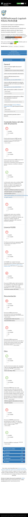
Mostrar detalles (20, 32)
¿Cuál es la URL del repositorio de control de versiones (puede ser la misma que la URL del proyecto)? (14, 84)
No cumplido (7, 133)
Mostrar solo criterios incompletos (14, 54)
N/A (7, 307)
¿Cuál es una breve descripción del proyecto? (14, 73)
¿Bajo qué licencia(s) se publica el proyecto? (13, 89)
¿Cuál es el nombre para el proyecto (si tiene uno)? (13, 106)
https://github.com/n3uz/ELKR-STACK (12, 79)
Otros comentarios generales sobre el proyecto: (12, 115)
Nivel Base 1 (10, 46)
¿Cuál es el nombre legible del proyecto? (13, 66)
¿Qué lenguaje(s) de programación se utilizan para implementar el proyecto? (14, 97)
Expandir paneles (14, 51)
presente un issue (6, 516)
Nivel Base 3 (22, 46)
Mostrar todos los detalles (14, 52)
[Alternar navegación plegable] (25, 3)
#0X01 (23, 478)
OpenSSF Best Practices (7, 4)
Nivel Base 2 (16, 46)
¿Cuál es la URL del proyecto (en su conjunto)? (11, 77)
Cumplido (7, 131)
